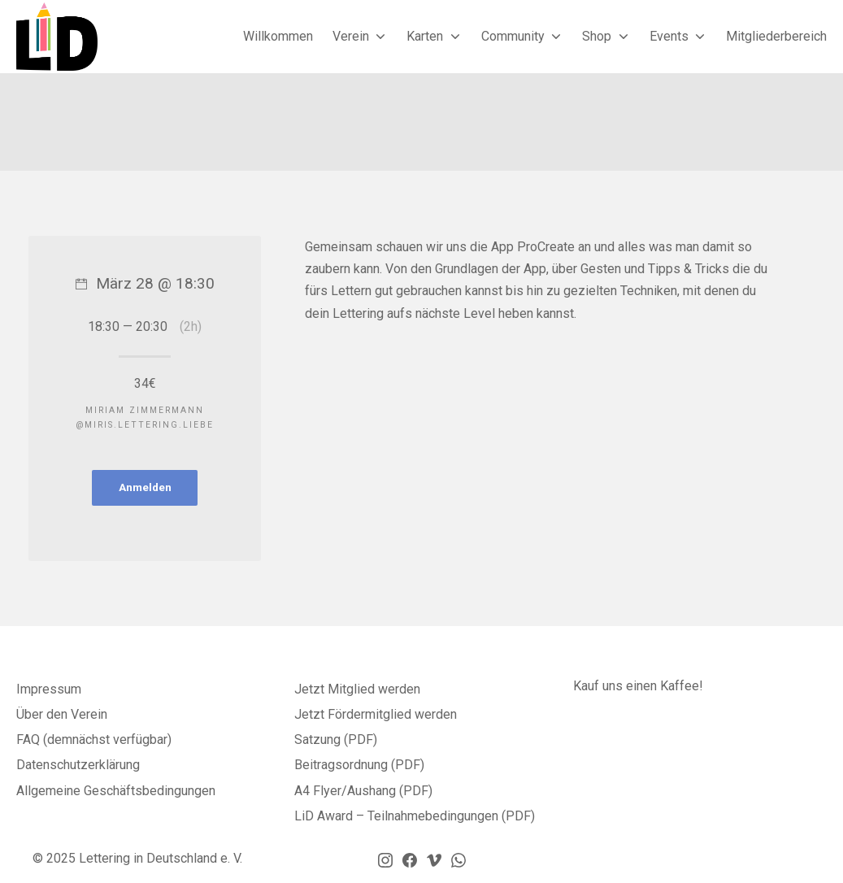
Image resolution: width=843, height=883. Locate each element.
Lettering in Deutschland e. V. (160, 858)
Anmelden (145, 487)
